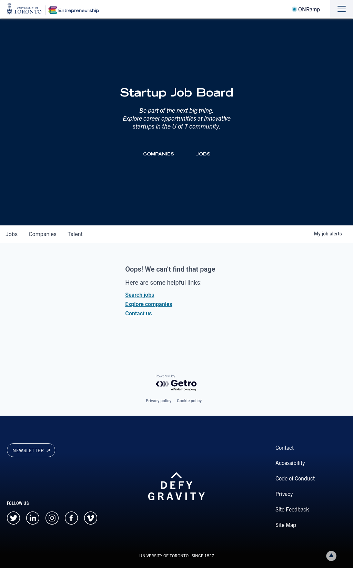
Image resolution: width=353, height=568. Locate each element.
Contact (284, 447)
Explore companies (148, 304)
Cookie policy (189, 400)
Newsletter (31, 450)
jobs (12, 234)
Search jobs (139, 295)
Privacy (284, 493)
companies (43, 234)
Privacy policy (158, 400)
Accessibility (290, 462)
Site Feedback (292, 509)
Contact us (138, 313)
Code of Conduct (295, 478)
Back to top (332, 555)
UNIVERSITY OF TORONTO (164, 555)
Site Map (285, 524)
